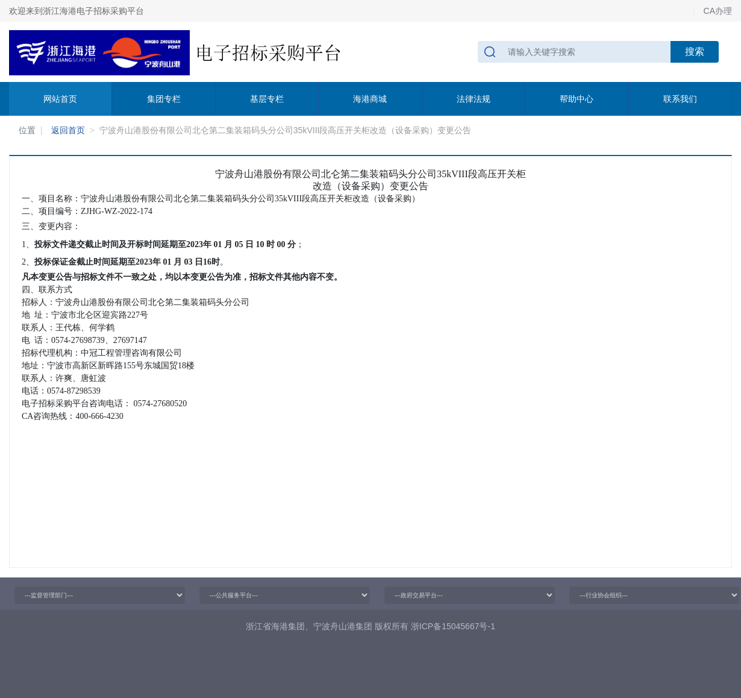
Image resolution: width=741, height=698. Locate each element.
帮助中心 (576, 99)
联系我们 (680, 99)
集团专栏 (164, 99)
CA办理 (718, 11)
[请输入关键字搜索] (574, 52)
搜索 (694, 51)
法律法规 (473, 99)
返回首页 (68, 130)
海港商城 (370, 99)
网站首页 (60, 99)
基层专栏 (267, 99)
